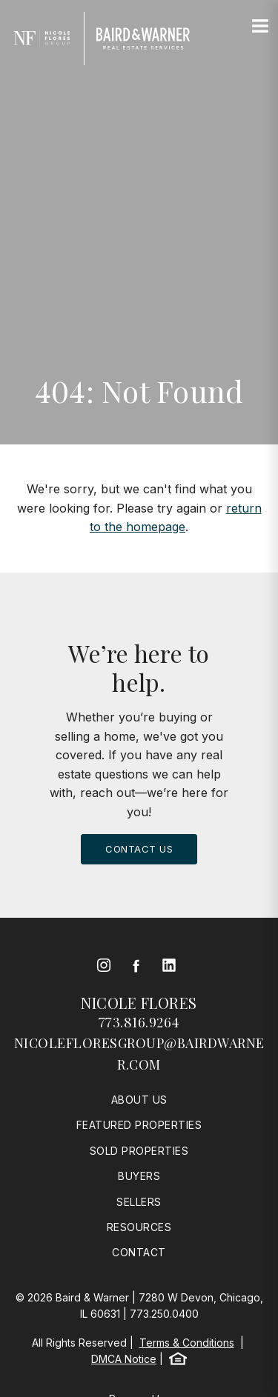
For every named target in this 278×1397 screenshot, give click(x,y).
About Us (139, 1099)
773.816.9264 (139, 1022)
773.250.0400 (164, 1313)
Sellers (139, 1202)
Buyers (139, 1176)
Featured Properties (139, 1124)
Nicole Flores (139, 1003)
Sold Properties (139, 1150)
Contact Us (139, 849)
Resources (139, 1227)
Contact (139, 1252)
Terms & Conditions (186, 1342)
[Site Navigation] (260, 26)
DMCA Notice (123, 1359)
